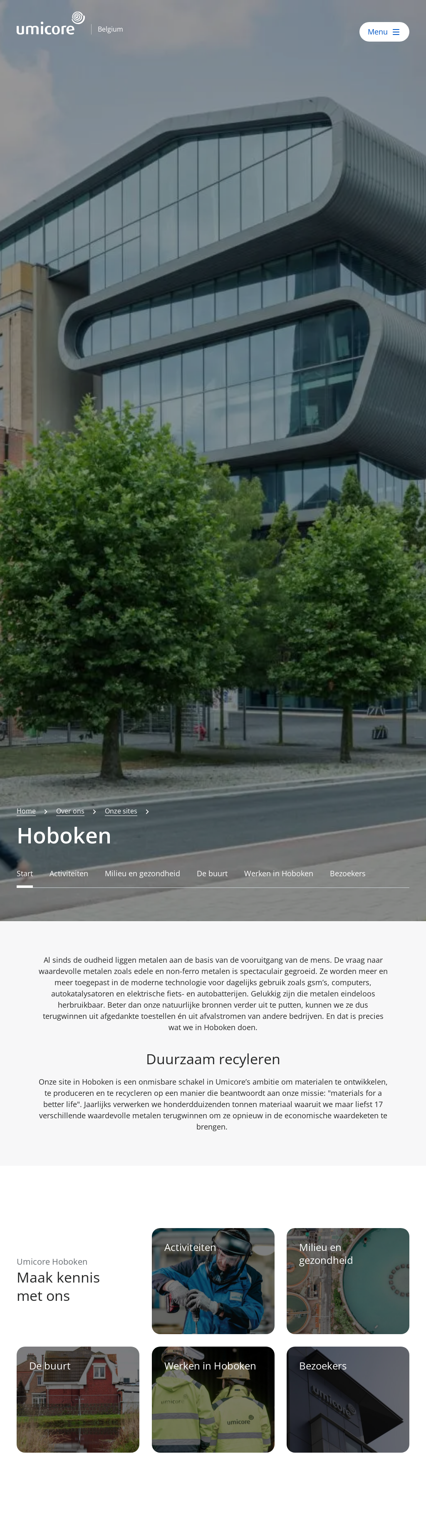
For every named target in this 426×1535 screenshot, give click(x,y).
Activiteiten (69, 873)
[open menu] (384, 32)
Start (25, 873)
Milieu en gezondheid (142, 873)
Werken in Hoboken (278, 873)
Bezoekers (348, 873)
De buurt (212, 873)
